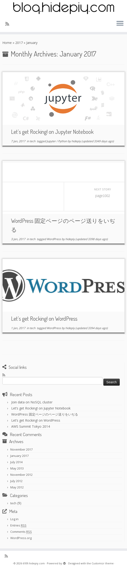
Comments (21, 532)
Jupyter (51, 141)
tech (33, 141)
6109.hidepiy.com (34, 563)
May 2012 (17, 487)
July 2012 (16, 481)
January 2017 (19, 456)
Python (63, 141)
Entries (18, 525)
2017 (19, 42)
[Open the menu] (119, 23)
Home (7, 42)
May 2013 (17, 468)
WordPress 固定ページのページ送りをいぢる (44, 414)
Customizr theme (103, 563)
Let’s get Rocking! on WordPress (44, 318)
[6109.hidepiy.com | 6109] (63, 8)
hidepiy (76, 141)
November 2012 (21, 475)
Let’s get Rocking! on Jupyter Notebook (52, 131)
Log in (14, 519)
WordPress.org (21, 538)
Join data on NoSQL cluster (31, 402)
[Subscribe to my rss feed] (8, 24)
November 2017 (21, 449)
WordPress (54, 239)
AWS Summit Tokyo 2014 (30, 426)
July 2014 (16, 462)
